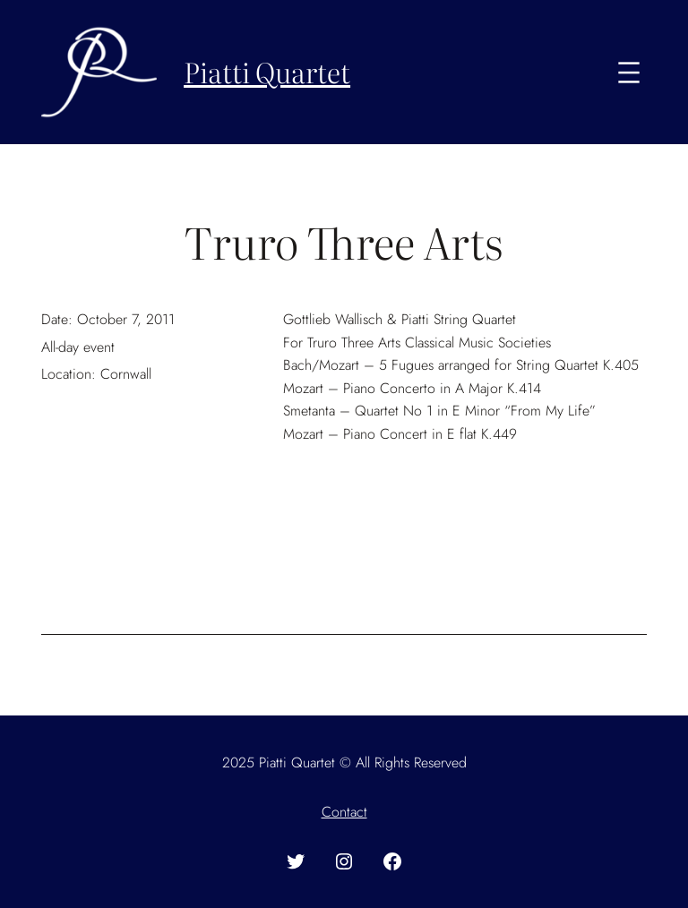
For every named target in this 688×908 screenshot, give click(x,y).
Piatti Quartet (267, 71)
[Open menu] (629, 72)
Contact (344, 811)
